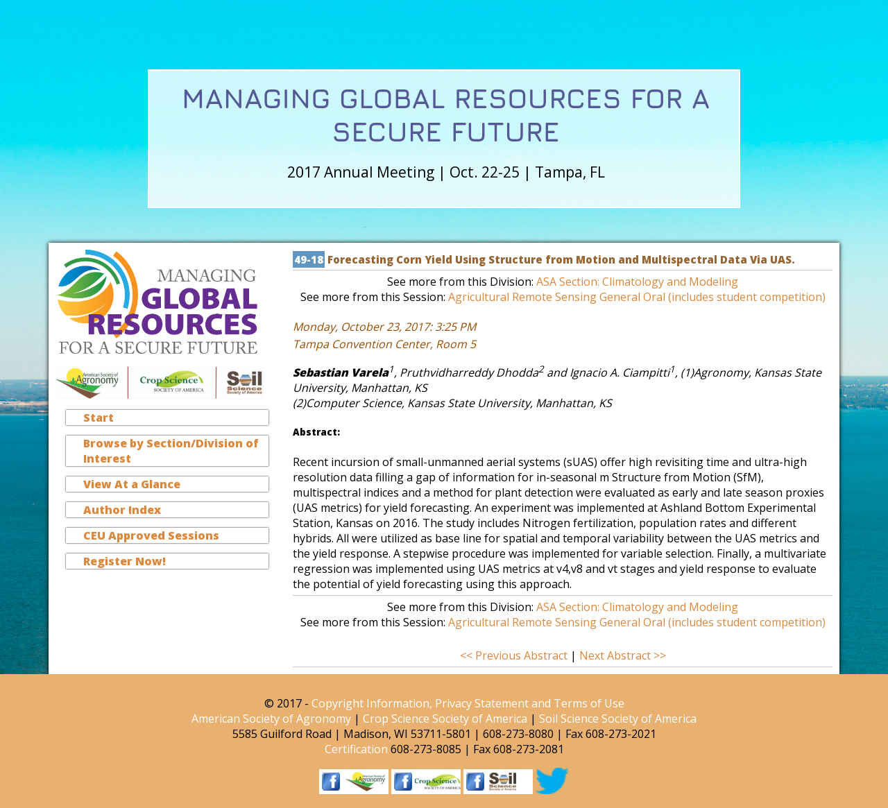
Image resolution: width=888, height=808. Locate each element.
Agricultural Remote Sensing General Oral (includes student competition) (637, 296)
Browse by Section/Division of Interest (171, 451)
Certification (356, 749)
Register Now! (124, 561)
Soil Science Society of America (618, 718)
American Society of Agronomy (271, 718)
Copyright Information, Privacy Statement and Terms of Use (467, 703)
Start (98, 417)
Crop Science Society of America (445, 718)
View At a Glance (131, 484)
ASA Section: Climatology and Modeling (637, 281)
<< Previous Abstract (515, 655)
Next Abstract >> (622, 655)
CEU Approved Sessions (151, 535)
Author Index (122, 509)
